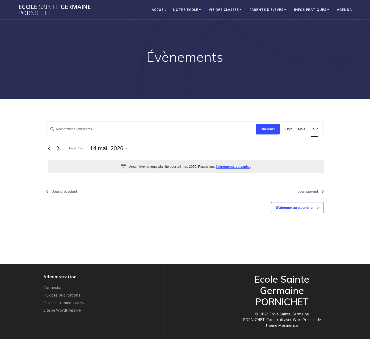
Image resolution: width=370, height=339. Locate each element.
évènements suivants (233, 166)
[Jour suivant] (58, 148)
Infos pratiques (310, 9)
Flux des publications (61, 295)
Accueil (159, 9)
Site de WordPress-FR (62, 310)
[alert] (186, 166)
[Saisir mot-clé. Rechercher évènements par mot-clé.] (151, 129)
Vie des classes (224, 9)
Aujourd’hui (75, 148)
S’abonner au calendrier (295, 207)
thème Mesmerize (282, 325)
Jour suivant (311, 191)
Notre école (185, 9)
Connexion (53, 287)
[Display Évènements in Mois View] (301, 129)
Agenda (344, 9)
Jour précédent (61, 191)
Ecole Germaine (54, 10)
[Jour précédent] (49, 148)
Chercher (268, 129)
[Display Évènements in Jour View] (314, 129)
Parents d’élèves (266, 9)
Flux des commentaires (63, 302)
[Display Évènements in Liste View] (289, 129)
